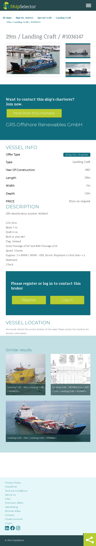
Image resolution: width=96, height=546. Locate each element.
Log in (67, 300)
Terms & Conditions (16, 490)
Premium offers (14, 502)
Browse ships (13, 510)
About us (10, 494)
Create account (14, 519)
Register (29, 300)
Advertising (11, 506)
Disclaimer (11, 486)
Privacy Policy (13, 482)
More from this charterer (34, 113)
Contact (9, 515)
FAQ (7, 498)
